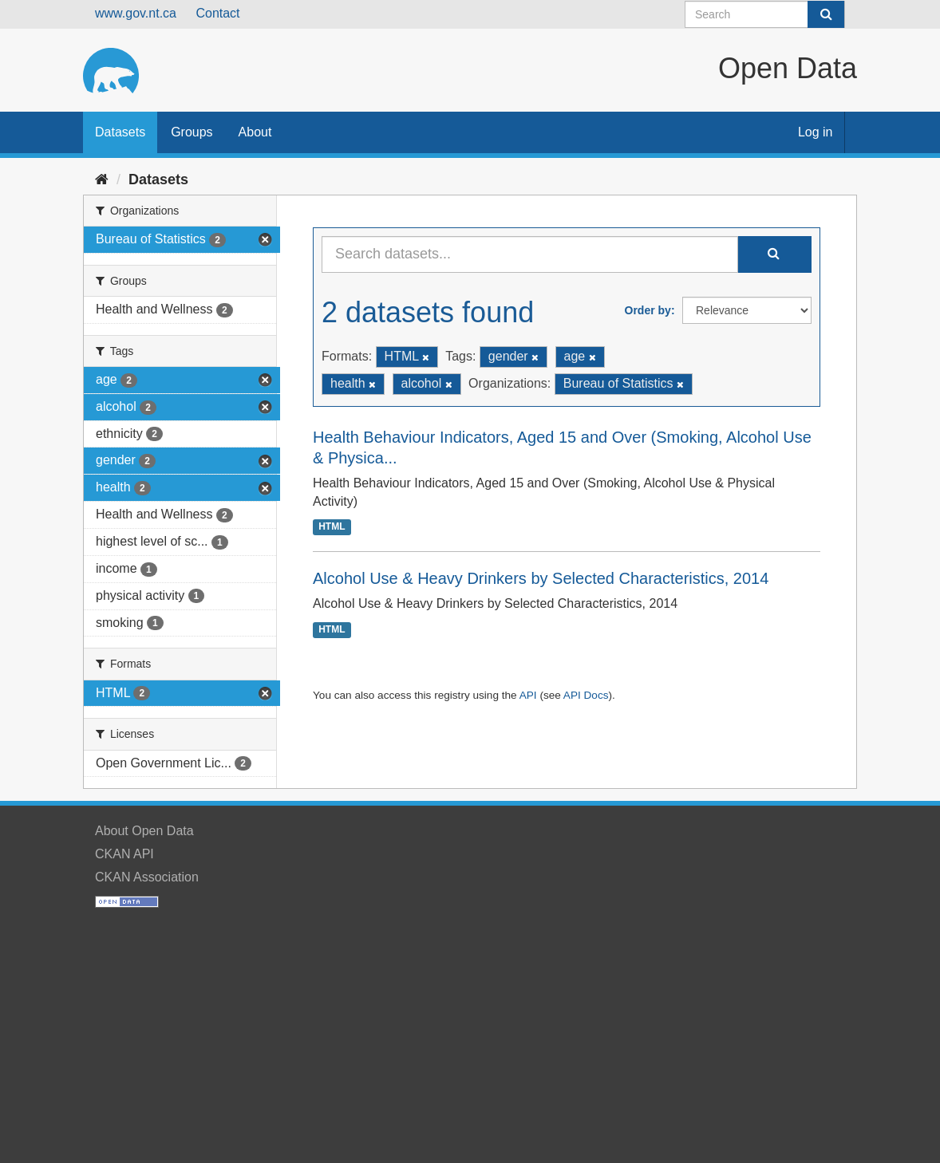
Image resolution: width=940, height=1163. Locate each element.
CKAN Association (147, 877)
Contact (217, 13)
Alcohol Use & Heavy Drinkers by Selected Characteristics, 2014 (540, 578)
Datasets (120, 132)
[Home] (102, 179)
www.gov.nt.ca (135, 13)
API (528, 695)
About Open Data (144, 831)
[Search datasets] (765, 14)
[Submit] (826, 14)
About (255, 132)
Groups (191, 132)
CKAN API (124, 854)
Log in (815, 132)
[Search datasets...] (530, 254)
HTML (331, 526)
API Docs (586, 695)
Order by (648, 310)
